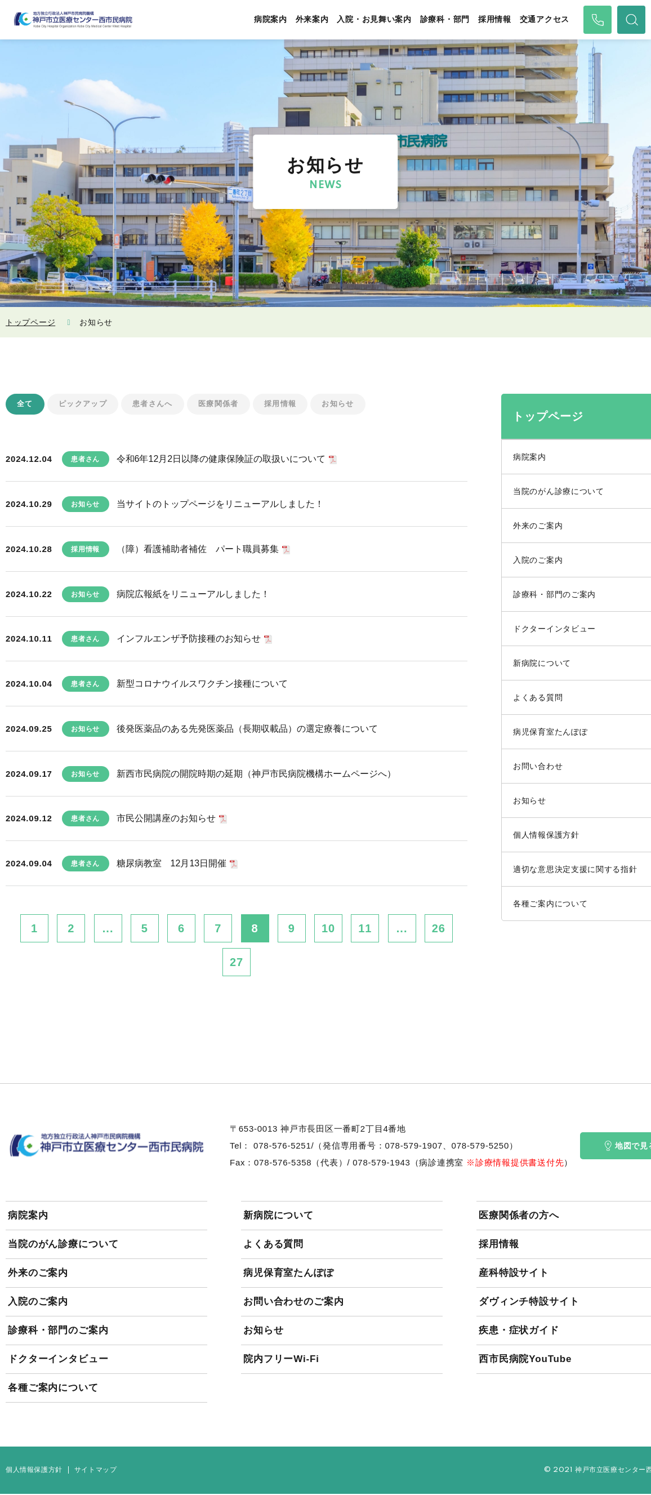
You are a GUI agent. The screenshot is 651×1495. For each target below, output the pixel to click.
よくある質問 (273, 1245)
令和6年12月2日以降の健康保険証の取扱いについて (221, 460)
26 (438, 929)
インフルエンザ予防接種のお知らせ (189, 639)
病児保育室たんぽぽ (288, 1274)
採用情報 (494, 19)
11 (365, 929)
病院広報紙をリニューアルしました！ (193, 594)
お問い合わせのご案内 (293, 1302)
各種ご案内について (53, 1388)
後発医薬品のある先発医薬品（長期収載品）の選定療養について (247, 729)
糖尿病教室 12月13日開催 (172, 864)
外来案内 (312, 19)
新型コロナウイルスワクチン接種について (202, 684)
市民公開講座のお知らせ (166, 819)
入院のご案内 (38, 1302)
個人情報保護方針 (34, 1471)
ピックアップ (86, 404)
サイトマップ (95, 1471)
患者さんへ (159, 404)
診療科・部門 (445, 19)
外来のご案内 (38, 1274)
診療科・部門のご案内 (58, 1331)
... (108, 929)
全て (25, 404)
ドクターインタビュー (58, 1360)
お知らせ (352, 404)
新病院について (278, 1216)
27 (236, 963)
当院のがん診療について (63, 1245)
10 (328, 929)
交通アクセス (544, 19)
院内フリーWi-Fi (281, 1360)
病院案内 (270, 19)
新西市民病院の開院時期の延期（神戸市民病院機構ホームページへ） (256, 774)
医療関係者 (227, 404)
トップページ (30, 322)
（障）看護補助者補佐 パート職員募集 (198, 549)
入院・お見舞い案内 (374, 19)
